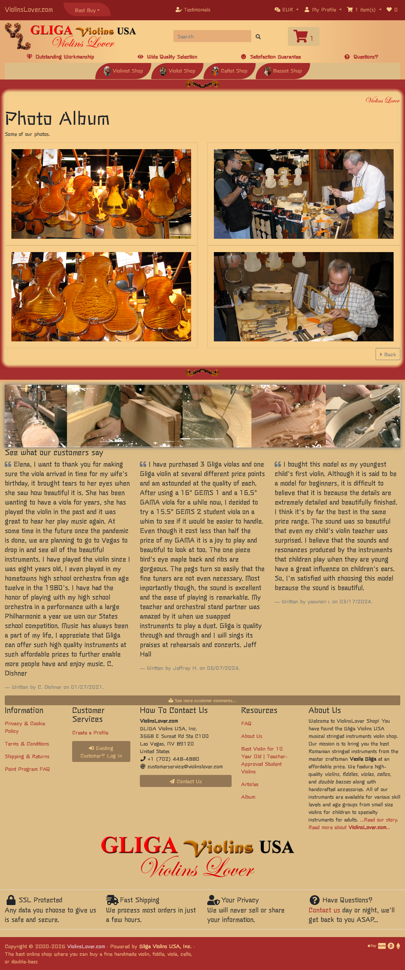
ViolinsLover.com (29, 9)
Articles (250, 784)
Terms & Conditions (27, 743)
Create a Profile (90, 732)
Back (388, 354)
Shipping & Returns (27, 756)
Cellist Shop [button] (229, 70)
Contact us (324, 909)
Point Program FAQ (27, 768)
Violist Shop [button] (177, 70)
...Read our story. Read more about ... (353, 823)
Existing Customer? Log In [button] (101, 751)
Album (248, 796)
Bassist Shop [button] (283, 70)
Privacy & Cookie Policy (25, 726)
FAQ (246, 723)
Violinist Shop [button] (123, 70)
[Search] (212, 36)
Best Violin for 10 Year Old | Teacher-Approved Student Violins (264, 760)
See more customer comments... (202, 700)
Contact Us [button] (186, 781)
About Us (251, 735)
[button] (286, 9)
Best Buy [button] (85, 10)
